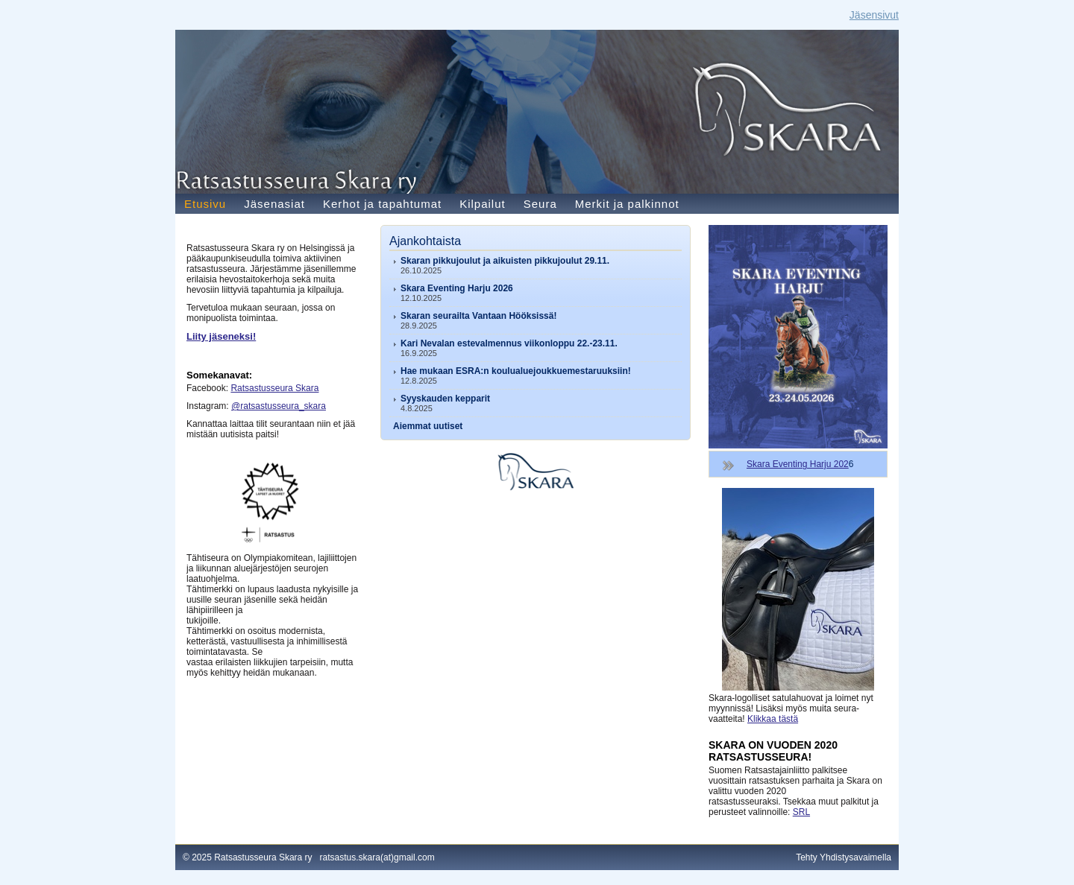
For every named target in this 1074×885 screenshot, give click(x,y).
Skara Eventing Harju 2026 (457, 288)
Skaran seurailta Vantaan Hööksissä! (478, 316)
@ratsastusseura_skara (278, 406)
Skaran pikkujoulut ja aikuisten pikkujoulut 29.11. (505, 261)
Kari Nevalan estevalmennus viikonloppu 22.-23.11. (509, 343)
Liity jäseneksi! (221, 336)
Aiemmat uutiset (427, 426)
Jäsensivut (874, 15)
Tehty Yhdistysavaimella (843, 857)
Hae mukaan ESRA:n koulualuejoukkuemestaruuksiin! (516, 371)
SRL (801, 812)
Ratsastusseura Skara (274, 388)
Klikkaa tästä (772, 719)
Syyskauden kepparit (445, 398)
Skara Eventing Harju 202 (798, 464)
